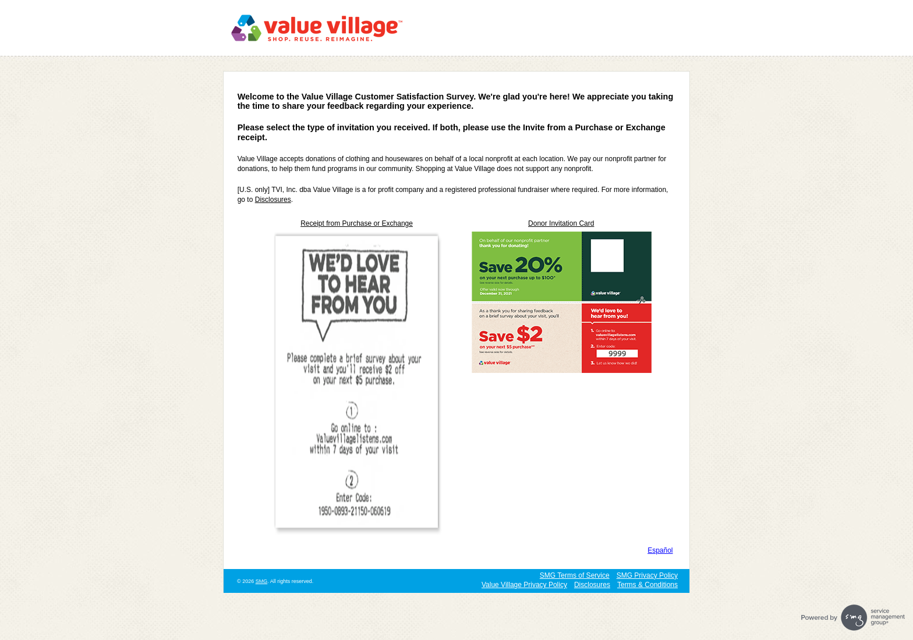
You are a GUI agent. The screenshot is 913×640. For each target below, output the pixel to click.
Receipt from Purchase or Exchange (356, 223)
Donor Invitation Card (561, 223)
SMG (262, 581)
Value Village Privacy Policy (524, 585)
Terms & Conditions (647, 585)
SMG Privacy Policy (647, 575)
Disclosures (273, 199)
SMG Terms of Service (575, 575)
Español (660, 550)
